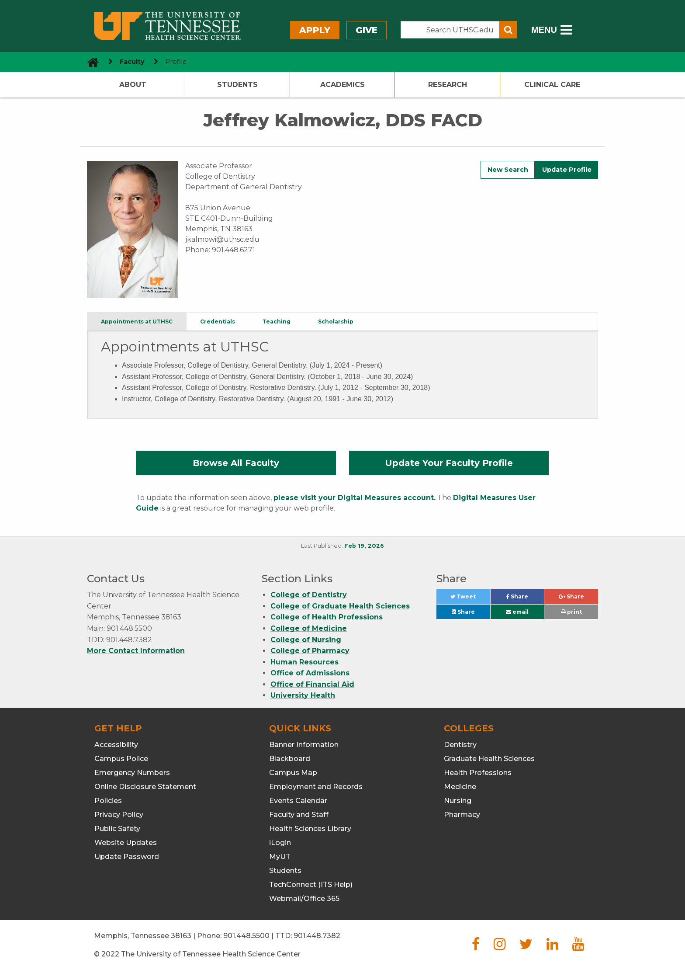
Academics (342, 84)
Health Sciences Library (310, 828)
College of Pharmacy (309, 651)
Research (447, 84)
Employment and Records (316, 786)
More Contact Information (136, 651)
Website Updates (125, 842)
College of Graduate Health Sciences (340, 606)
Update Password (126, 856)
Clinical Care (552, 84)
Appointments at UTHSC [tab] (137, 321)
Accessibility (116, 745)
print (571, 611)
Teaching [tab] (277, 321)
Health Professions (478, 772)
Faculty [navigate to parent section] (132, 62)
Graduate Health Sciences (489, 758)
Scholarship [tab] (335, 321)
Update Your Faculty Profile (449, 463)
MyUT (280, 856)
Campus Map (293, 772)
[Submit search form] (508, 29)
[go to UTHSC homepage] (89, 62)
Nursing (457, 800)
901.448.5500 (246, 936)
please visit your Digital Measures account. (354, 498)
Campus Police (121, 758)
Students (237, 84)
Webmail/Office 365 (304, 898)
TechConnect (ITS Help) (311, 884)
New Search (508, 170)
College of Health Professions (326, 617)
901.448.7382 (317, 936)
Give (366, 30)
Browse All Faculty (236, 463)
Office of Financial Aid (312, 684)
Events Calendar (298, 800)
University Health (302, 695)
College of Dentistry (308, 595)
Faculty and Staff (299, 814)
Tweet (470, 598)
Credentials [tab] (217, 321)
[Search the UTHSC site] (450, 29)
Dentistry (460, 745)
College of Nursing (305, 640)
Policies (108, 800)
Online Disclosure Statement (145, 786)
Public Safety (117, 828)
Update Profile (567, 170)
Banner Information (304, 745)
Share (525, 598)
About (132, 84)
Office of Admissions (309, 673)
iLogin (280, 842)
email (517, 611)
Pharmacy (462, 814)
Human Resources (304, 662)
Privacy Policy (118, 814)
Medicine (460, 786)
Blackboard (289, 758)
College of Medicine (308, 628)
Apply (314, 30)
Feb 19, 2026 (364, 545)
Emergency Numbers (132, 772)
